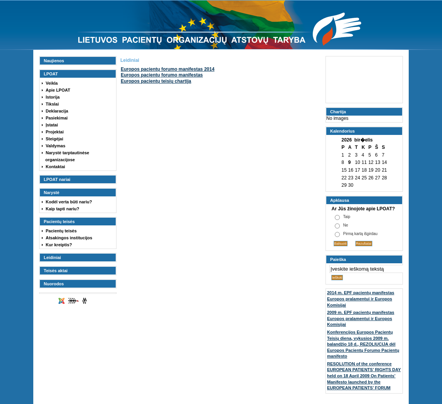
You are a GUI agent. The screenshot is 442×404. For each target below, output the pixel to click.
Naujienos (54, 60)
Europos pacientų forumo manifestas (162, 75)
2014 (167, 69)
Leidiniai (52, 257)
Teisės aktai (56, 270)
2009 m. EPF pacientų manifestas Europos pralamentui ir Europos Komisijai (360, 318)
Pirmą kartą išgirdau (360, 234)
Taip (346, 217)
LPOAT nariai (57, 179)
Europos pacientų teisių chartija (156, 81)
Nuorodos (54, 283)
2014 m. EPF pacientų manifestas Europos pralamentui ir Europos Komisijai (360, 298)
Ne (345, 225)
